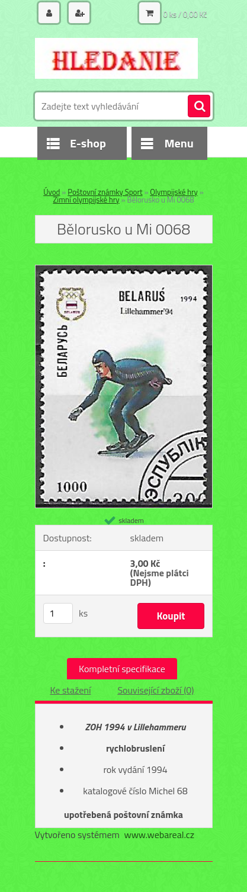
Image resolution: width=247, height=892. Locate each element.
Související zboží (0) (155, 690)
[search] (199, 106)
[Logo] (116, 58)
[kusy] (58, 613)
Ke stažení (70, 690)
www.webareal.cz (159, 834)
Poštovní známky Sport (105, 192)
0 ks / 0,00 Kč (185, 14)
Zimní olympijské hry (86, 200)
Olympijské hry (174, 192)
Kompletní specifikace (122, 669)
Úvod (51, 192)
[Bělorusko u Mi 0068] (124, 270)
